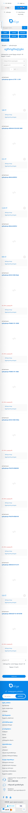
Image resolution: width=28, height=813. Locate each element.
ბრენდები (14, 32)
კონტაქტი (5, 40)
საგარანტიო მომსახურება (9, 771)
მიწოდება (23, 36)
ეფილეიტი (14, 36)
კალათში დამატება (24, 110)
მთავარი (4, 45)
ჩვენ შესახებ (22, 32)
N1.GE (7, 802)
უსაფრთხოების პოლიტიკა (9, 765)
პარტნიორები (5, 36)
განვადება (5, 750)
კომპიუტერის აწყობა (7, 740)
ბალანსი (4, 747)
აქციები (5, 32)
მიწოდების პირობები (8, 762)
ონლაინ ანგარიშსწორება (9, 752)
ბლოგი (4, 734)
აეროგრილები (13, 45)
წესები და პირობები (7, 768)
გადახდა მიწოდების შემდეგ (9, 755)
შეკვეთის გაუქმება (7, 774)
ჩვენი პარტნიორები (7, 708)
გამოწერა (20, 696)
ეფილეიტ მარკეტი (7, 724)
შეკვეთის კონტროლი (8, 718)
